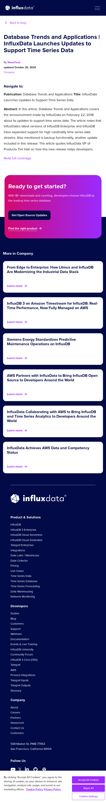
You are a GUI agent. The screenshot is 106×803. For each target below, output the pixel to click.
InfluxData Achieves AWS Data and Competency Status (48, 450)
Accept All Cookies (88, 780)
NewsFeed (14, 62)
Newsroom (17, 723)
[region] (53, 787)
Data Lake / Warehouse (25, 555)
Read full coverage (17, 158)
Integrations (18, 550)
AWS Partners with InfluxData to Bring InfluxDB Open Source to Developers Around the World (52, 378)
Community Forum (22, 654)
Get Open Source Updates (29, 215)
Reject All (88, 788)
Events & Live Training (24, 644)
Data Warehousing (22, 591)
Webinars (16, 634)
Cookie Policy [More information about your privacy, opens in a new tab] (34, 789)
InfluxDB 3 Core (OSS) (24, 660)
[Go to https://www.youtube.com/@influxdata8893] (13, 769)
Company (9, 72)
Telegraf (15, 665)
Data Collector (19, 561)
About (14, 707)
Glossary (16, 691)
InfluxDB (16, 524)
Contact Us (17, 728)
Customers (17, 624)
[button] (97, 8)
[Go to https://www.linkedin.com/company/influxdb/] (26, 769)
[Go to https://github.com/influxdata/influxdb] (35, 769)
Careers (15, 712)
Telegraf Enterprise (22, 545)
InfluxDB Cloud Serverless (26, 535)
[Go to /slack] (44, 769)
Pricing (15, 566)
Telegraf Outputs (21, 685)
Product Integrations (23, 675)
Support (15, 629)
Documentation (20, 639)
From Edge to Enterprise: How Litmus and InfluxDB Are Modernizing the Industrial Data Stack (50, 269)
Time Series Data (21, 576)
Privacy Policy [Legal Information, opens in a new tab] (52, 789)
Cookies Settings (88, 796)
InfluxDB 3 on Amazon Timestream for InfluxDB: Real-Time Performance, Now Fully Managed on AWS (52, 306)
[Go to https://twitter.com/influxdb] (20, 770)
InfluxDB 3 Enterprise (23, 530)
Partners (16, 718)
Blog (13, 619)
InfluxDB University (22, 649)
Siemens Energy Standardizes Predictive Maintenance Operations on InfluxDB (41, 342)
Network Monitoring (23, 596)
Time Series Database (24, 581)
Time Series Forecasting (25, 586)
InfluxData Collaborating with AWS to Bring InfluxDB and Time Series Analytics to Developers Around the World (51, 416)
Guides (15, 613)
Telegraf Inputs (20, 680)
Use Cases (17, 571)
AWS (13, 670)
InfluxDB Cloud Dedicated (26, 540)
